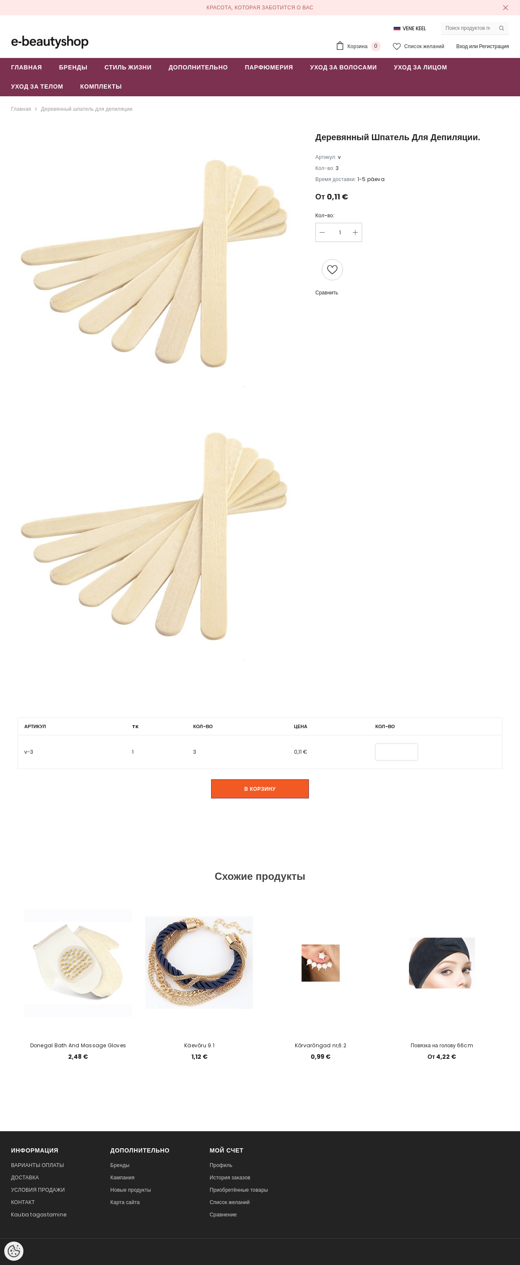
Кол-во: (324, 215)
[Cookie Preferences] (13, 1251)
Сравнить (326, 292)
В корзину (260, 788)
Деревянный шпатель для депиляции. (87, 108)
